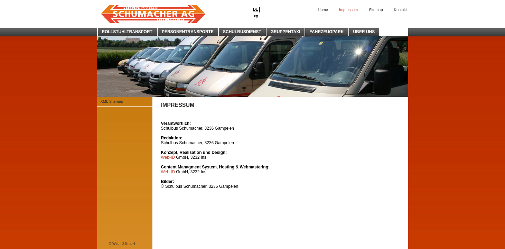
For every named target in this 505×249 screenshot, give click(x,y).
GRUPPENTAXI (285, 31)
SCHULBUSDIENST (242, 31)
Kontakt (400, 10)
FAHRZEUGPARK (326, 31)
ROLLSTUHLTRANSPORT (127, 31)
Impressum (348, 10)
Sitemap (376, 10)
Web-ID (168, 157)
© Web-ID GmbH (122, 244)
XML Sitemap (112, 101)
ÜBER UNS (364, 31)
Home (323, 10)
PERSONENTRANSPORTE (188, 31)
